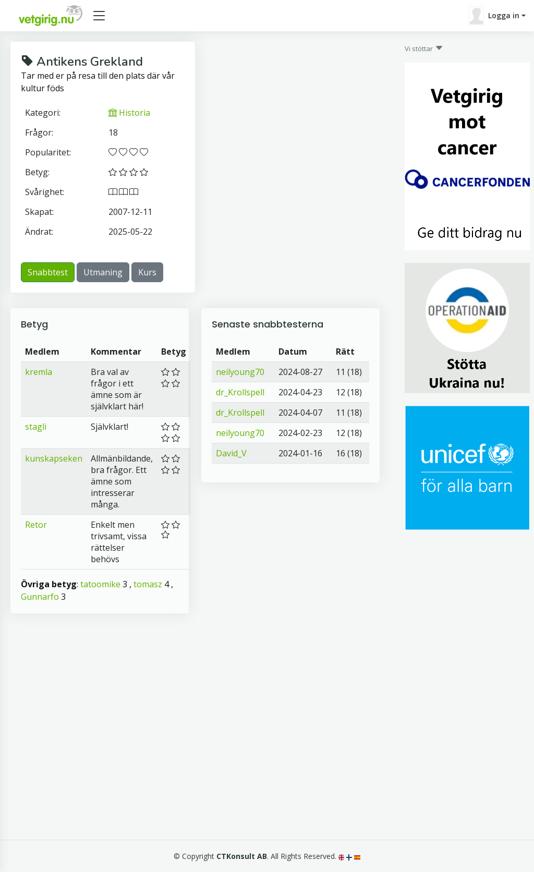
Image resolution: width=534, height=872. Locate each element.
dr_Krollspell (240, 392)
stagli (35, 426)
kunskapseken (53, 458)
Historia (129, 112)
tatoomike (100, 584)
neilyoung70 (240, 372)
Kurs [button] (147, 272)
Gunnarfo (40, 596)
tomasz (148, 584)
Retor (36, 524)
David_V (231, 453)
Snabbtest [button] (48, 272)
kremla (38, 372)
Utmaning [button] (103, 272)
